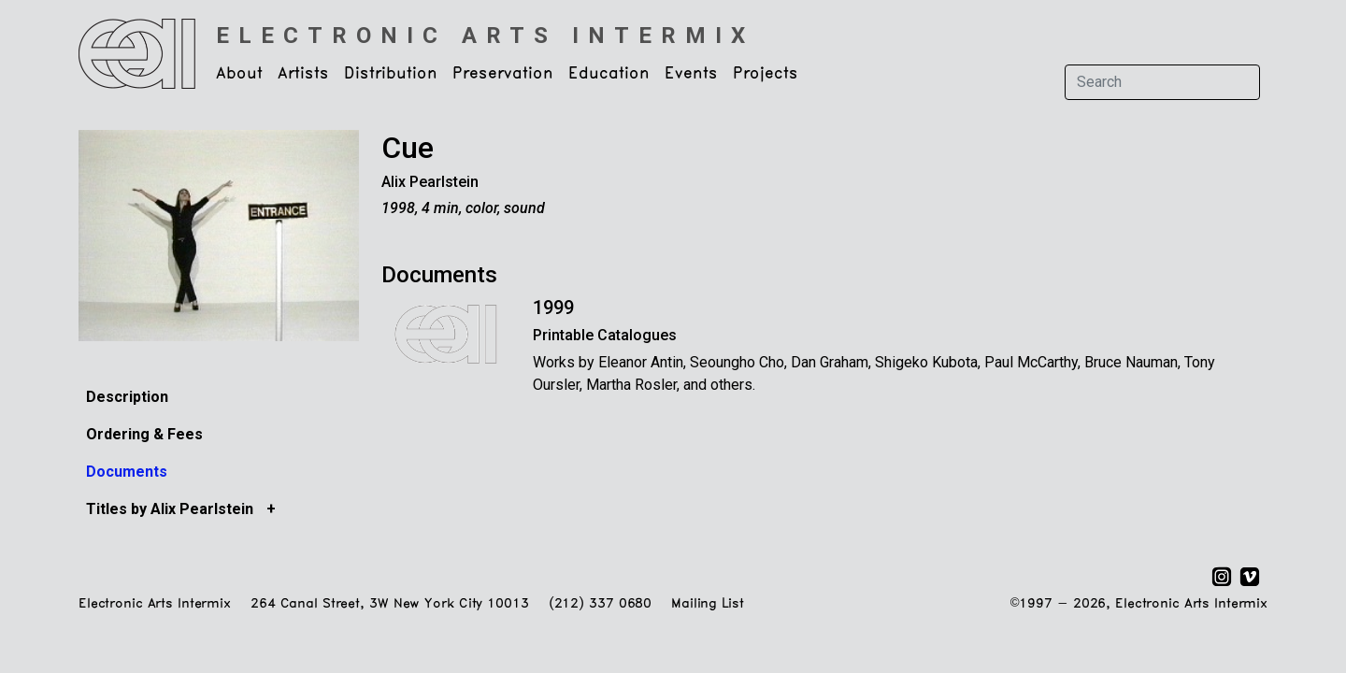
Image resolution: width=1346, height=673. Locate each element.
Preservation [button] (502, 73)
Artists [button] (303, 73)
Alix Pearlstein (430, 182)
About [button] (239, 73)
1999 (553, 307)
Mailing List (707, 604)
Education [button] (609, 73)
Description (127, 397)
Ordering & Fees (144, 434)
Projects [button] (765, 73)
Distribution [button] (390, 73)
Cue (407, 147)
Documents (126, 471)
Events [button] (691, 73)
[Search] (1162, 82)
